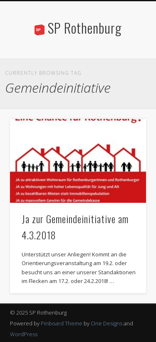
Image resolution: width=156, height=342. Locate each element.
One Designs (106, 323)
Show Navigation (126, 74)
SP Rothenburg (85, 27)
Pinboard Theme (61, 323)
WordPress (23, 334)
